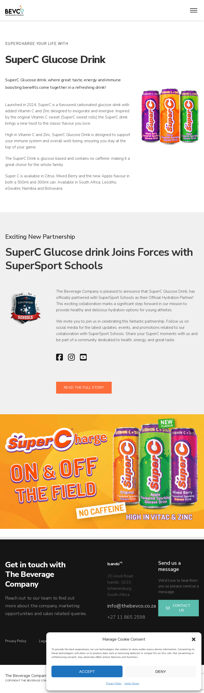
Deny (160, 671)
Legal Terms (131, 683)
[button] (193, 639)
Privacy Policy (114, 683)
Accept (87, 671)
